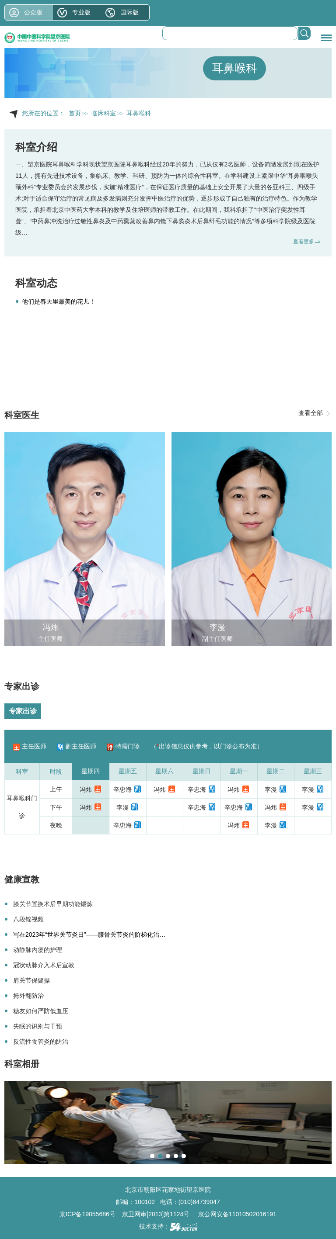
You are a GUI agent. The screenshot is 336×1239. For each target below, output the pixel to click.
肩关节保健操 (31, 980)
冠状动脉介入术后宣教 (43, 965)
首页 (75, 113)
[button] (152, 1156)
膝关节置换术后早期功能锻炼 (53, 903)
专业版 (81, 12)
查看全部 (310, 412)
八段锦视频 (28, 919)
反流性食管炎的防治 (40, 1041)
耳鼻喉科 (234, 68)
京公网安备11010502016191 (237, 1214)
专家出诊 (23, 711)
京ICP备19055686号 (88, 1214)
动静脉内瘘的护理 (37, 949)
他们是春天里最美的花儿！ (58, 301)
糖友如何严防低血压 (40, 1010)
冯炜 (50, 627)
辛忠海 (122, 789)
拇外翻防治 (28, 995)
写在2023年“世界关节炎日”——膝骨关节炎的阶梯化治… (89, 934)
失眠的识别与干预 (37, 1026)
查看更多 (303, 242)
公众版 (33, 12)
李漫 (217, 627)
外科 (27, 186)
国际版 (129, 12)
